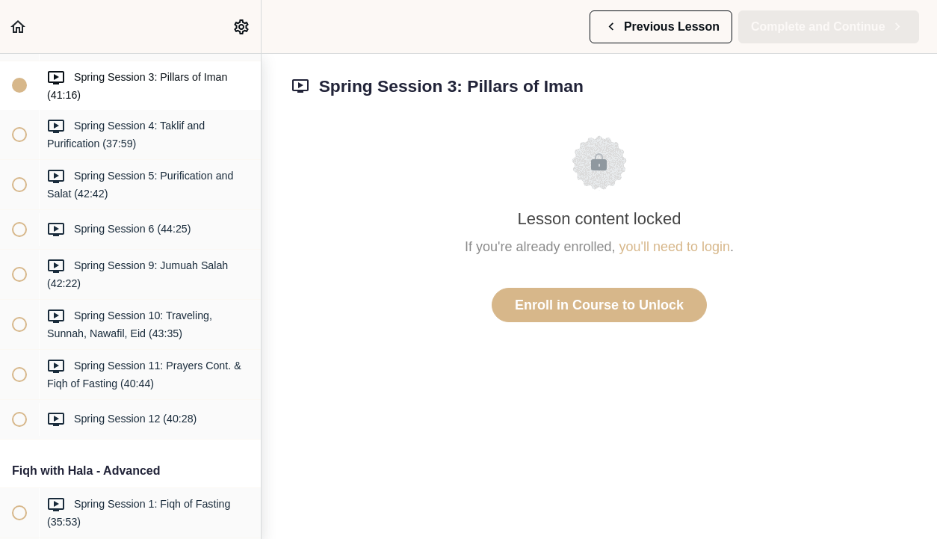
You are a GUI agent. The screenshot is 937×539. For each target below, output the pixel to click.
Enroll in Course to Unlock (599, 305)
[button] (18, 26)
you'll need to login (675, 246)
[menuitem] (242, 26)
